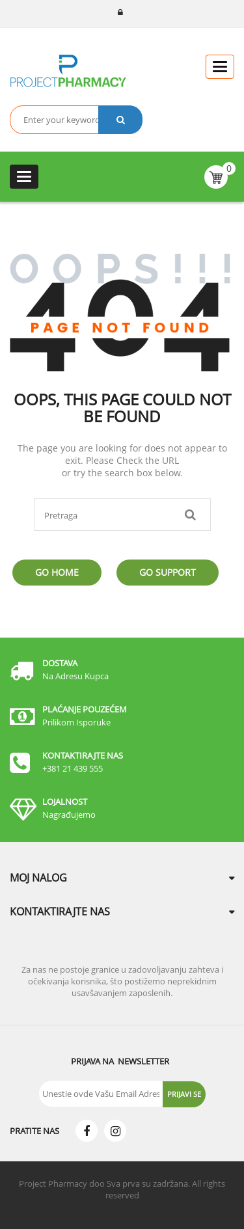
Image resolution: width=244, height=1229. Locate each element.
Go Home (57, 572)
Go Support (167, 572)
